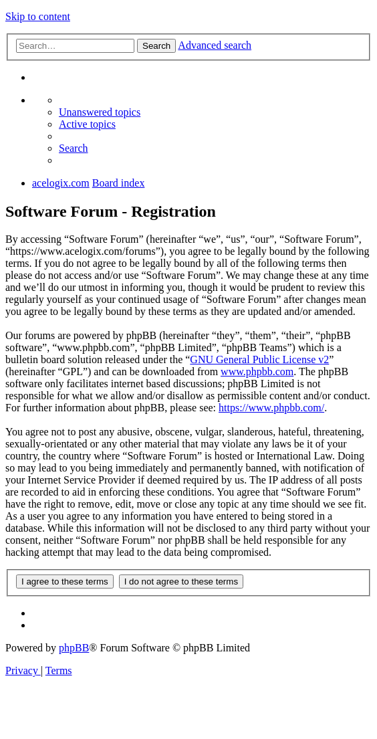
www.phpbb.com (257, 371)
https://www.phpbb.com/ (271, 407)
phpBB (74, 647)
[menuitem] (99, 112)
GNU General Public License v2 (259, 359)
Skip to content (37, 16)
